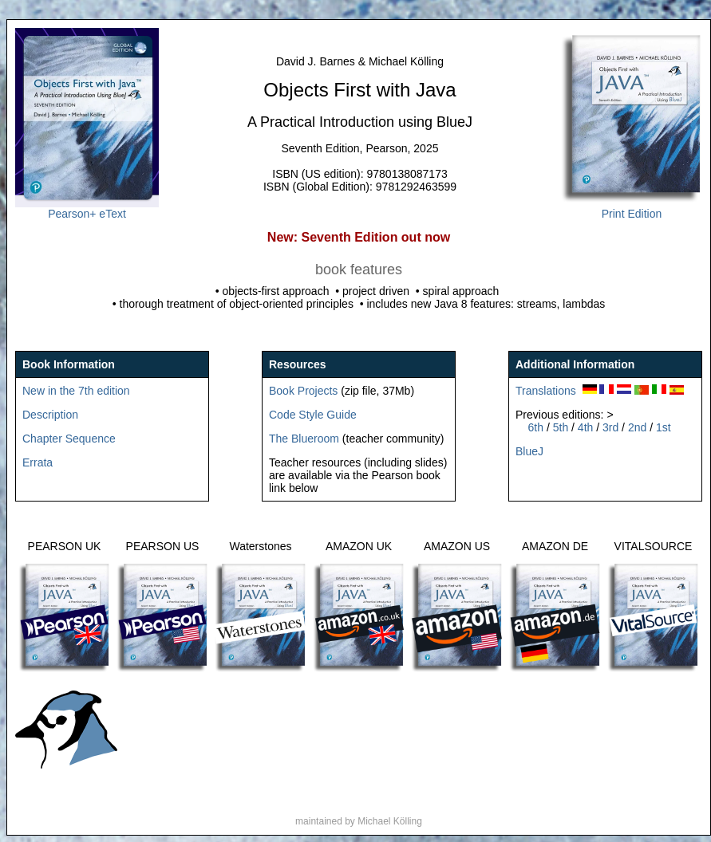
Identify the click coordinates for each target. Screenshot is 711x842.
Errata (37, 462)
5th (560, 427)
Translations (545, 390)
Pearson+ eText (87, 208)
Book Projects (303, 390)
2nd (639, 427)
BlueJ (529, 451)
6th (535, 427)
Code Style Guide (313, 414)
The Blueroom (304, 438)
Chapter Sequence (69, 438)
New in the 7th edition (76, 390)
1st (663, 427)
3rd (612, 427)
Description (50, 414)
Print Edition (631, 208)
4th (585, 427)
